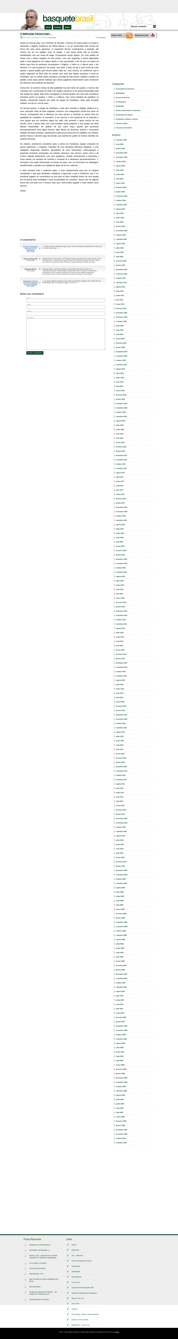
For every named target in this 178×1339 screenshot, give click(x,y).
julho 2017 (120, 477)
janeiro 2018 (120, 451)
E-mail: (28, 304)
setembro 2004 (121, 1143)
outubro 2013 (121, 671)
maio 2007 (119, 1004)
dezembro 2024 (121, 153)
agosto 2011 (120, 784)
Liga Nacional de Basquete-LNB (82, 1287)
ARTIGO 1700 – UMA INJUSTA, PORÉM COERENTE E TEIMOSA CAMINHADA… (43, 1257)
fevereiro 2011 (121, 810)
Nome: (28, 298)
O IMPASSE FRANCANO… (36, 34)
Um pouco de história (124, 128)
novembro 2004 (121, 1134)
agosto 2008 (120, 939)
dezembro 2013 (121, 663)
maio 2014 (119, 641)
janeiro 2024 (120, 192)
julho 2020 (120, 326)
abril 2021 (119, 300)
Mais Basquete (77, 1277)
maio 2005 (119, 1108)
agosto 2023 (120, 209)
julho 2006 (120, 1047)
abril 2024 (119, 179)
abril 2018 (119, 438)
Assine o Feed (116, 35)
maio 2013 (119, 693)
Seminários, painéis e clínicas (127, 119)
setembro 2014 (121, 624)
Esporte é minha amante (80, 1319)
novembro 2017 (121, 460)
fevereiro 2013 (121, 706)
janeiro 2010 (120, 866)
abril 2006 (119, 1060)
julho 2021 (120, 291)
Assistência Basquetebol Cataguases (84, 1293)
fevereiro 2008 (121, 965)
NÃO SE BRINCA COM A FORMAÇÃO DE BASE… (43, 1280)
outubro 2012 (121, 723)
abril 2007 (119, 1009)
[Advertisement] (89, 6)
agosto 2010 (120, 836)
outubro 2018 (121, 412)
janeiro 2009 (120, 918)
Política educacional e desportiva (128, 110)
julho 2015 (120, 581)
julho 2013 (120, 684)
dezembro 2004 (121, 1130)
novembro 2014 (121, 615)
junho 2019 (120, 377)
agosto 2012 (120, 732)
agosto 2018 (120, 421)
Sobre (67, 27)
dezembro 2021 (121, 269)
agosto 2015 (120, 576)
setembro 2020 (121, 321)
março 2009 (120, 909)
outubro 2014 (121, 619)
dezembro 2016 (121, 507)
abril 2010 (119, 853)
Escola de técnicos (123, 97)
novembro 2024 (121, 157)
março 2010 (120, 857)
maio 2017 (119, 485)
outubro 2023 (121, 200)
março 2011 (120, 805)
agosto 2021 (120, 287)
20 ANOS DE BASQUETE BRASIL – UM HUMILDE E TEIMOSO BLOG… (43, 1293)
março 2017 (120, 494)
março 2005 (120, 1117)
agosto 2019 (120, 369)
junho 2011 (120, 792)
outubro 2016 (121, 516)
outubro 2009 (121, 879)
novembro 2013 (121, 667)
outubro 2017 (121, 464)
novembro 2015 (121, 563)
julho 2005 (120, 1099)
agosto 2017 (120, 473)
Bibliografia (120, 93)
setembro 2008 (121, 935)
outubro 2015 (121, 568)
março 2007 (120, 1013)
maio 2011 (119, 797)
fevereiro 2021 (121, 308)
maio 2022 (119, 252)
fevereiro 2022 (121, 261)
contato (117, 1332)
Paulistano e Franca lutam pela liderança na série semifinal (30, 282)
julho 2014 (120, 632)
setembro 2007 (121, 987)
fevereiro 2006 (121, 1069)
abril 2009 (119, 905)
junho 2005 (120, 1104)
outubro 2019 (121, 360)
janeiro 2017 (120, 503)
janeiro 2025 (120, 148)
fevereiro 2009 (121, 913)
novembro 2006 (121, 1030)
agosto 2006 (120, 1043)
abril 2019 (119, 386)
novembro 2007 (121, 978)
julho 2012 (120, 736)
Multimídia (120, 106)
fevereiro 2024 (121, 187)
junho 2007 (120, 1000)
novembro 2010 (121, 823)
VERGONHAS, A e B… (37, 1274)
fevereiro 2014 (121, 654)
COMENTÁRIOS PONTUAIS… (39, 1299)
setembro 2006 (121, 1039)
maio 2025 (119, 144)
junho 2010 (120, 844)
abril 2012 (119, 749)
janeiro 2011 (120, 814)
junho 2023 (120, 217)
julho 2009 (120, 892)
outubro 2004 (121, 1138)
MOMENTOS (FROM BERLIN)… (40, 1245)
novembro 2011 (121, 771)
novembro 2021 (121, 274)
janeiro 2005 (120, 1125)
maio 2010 (119, 849)
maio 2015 (119, 589)
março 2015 (120, 598)
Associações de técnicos (125, 89)
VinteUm (74, 1309)
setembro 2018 (121, 416)
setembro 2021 (121, 282)
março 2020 (120, 339)
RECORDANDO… (35, 1287)
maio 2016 (119, 537)
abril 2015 (119, 594)
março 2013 (120, 702)
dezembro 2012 (121, 715)
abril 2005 (119, 1112)
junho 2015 (120, 585)
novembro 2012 (121, 719)
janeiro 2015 (120, 607)
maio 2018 (119, 434)
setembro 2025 (121, 140)
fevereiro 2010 (121, 862)
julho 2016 (120, 529)
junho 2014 (120, 637)
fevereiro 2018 (121, 447)
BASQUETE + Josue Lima (81, 1325)
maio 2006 (119, 1056)
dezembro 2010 (121, 818)
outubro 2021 (121, 278)
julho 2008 (120, 944)
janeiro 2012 (120, 762)
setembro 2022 (121, 239)
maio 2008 (119, 952)
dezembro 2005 (121, 1078)
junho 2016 (120, 533)
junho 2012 (120, 741)
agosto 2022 (120, 243)
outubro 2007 (121, 983)
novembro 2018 (121, 408)
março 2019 (120, 390)
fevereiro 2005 (121, 1121)
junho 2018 (120, 429)
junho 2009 (120, 896)
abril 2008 (119, 957)
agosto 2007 (120, 991)
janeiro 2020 (120, 347)
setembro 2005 (121, 1091)
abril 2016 (119, 542)
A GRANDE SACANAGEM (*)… (40, 1250)
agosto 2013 (120, 680)
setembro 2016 (121, 520)
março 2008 (120, 961)
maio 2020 (119, 330)
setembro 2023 (121, 205)
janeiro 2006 (120, 1073)
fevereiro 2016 (121, 550)
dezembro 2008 (121, 922)
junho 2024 (120, 174)
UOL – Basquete (77, 1255)
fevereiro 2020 (121, 343)
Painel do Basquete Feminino (82, 1261)
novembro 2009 (121, 875)
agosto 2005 (120, 1095)
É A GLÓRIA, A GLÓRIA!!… (38, 1263)
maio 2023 (119, 222)
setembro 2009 (121, 883)
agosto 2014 (120, 628)
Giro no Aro (75, 1303)
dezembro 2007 (121, 974)
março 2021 (120, 304)
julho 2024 (120, 170)
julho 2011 (120, 788)
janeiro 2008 (120, 970)
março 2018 (120, 442)
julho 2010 (120, 840)
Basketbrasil (76, 1271)
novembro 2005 (121, 1082)
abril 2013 (119, 697)
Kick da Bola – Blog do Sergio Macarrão (85, 1314)
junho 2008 (120, 948)
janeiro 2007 (120, 1021)
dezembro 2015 (121, 559)
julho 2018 (120, 425)
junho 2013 (120, 689)
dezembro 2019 (121, 351)
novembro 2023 (121, 196)
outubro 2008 (121, 931)
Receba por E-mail (141, 35)
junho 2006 (120, 1052)
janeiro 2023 (120, 226)
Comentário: (30, 317)
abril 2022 (119, 256)
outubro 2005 (121, 1086)
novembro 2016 (121, 511)
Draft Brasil (75, 1250)
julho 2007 (120, 996)
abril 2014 (119, 645)
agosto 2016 (120, 524)
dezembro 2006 (121, 1026)
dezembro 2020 (121, 313)
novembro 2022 (121, 230)
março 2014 (120, 650)
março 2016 (120, 546)
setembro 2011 (121, 779)
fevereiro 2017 (121, 498)
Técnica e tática (122, 123)
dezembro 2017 (121, 455)
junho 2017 (120, 481)
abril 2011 (119, 801)
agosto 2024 (120, 166)
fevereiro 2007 (121, 1017)
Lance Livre (76, 1282)
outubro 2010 (121, 827)
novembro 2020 (121, 317)
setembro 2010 (121, 831)
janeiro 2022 (120, 265)
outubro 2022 (121, 235)
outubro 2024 (121, 161)
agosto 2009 (120, 887)
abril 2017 (119, 490)
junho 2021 (120, 295)
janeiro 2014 (120, 658)
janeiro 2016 (120, 555)
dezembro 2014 (121, 611)
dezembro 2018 (121, 403)
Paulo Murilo (52, 37)
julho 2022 (120, 248)
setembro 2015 (121, 572)
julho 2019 (120, 373)
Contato (57, 27)
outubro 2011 (121, 775)
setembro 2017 (121, 468)
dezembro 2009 (121, 870)
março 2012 (120, 753)
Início (48, 27)
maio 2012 (119, 745)
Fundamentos (121, 102)
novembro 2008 (121, 926)
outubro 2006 (121, 1034)
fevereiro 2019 (121, 395)
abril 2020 (119, 334)
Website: (29, 311)
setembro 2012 (121, 728)
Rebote (74, 1245)
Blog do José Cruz (78, 1298)
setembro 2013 (121, 676)
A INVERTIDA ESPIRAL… (38, 1268)
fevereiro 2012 (121, 758)
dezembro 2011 (121, 766)
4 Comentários (101, 37)
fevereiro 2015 (121, 602)
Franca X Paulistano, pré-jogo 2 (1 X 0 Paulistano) (30, 248)
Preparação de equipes (124, 115)
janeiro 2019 (120, 399)
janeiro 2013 (120, 710)
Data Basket (76, 1266)
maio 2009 (119, 900)
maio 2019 (119, 382)
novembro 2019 (121, 356)
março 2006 (120, 1065)
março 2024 (120, 183)
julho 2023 (120, 213)
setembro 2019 (121, 364)
